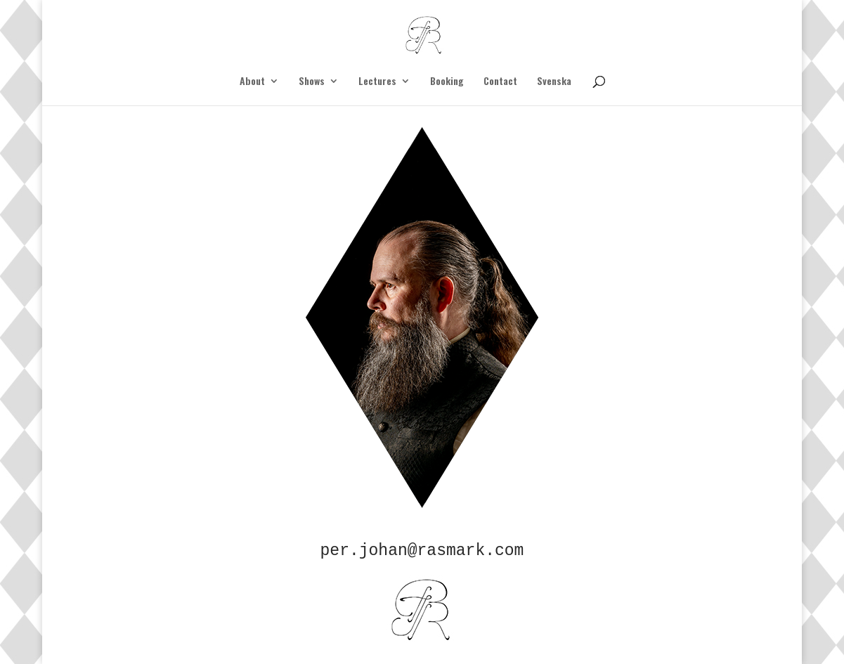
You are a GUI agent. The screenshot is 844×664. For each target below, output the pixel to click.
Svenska (554, 82)
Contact (500, 82)
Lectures (377, 82)
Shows (312, 82)
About (252, 82)
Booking (447, 82)
